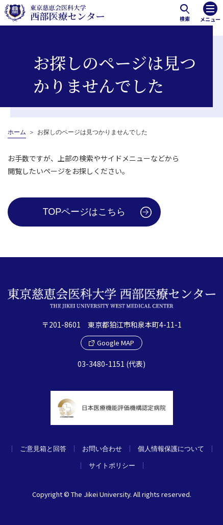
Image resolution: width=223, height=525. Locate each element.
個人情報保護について (171, 448)
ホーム (17, 132)
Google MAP (111, 342)
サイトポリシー (112, 465)
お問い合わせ (102, 448)
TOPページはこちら (84, 212)
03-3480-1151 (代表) (111, 364)
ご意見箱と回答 (43, 448)
